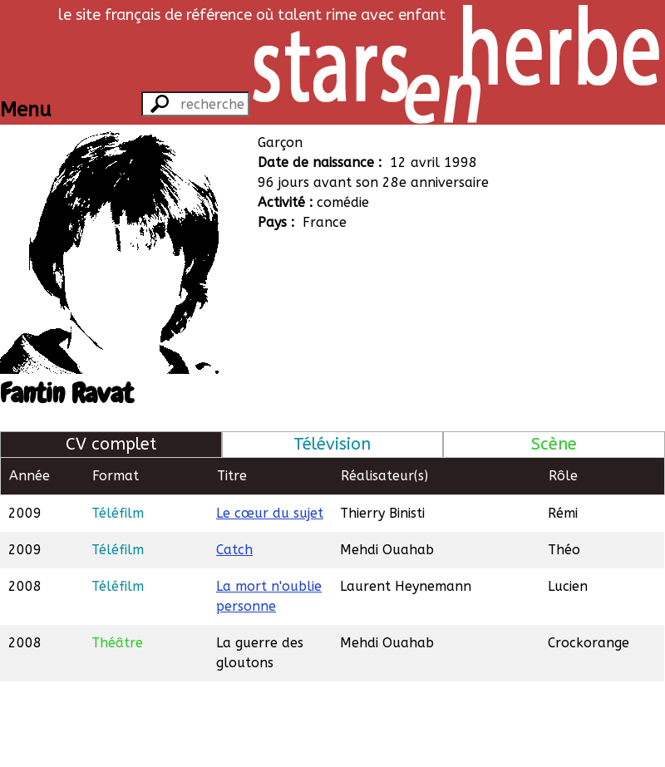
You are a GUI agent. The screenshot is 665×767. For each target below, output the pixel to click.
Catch (234, 550)
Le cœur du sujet (269, 513)
